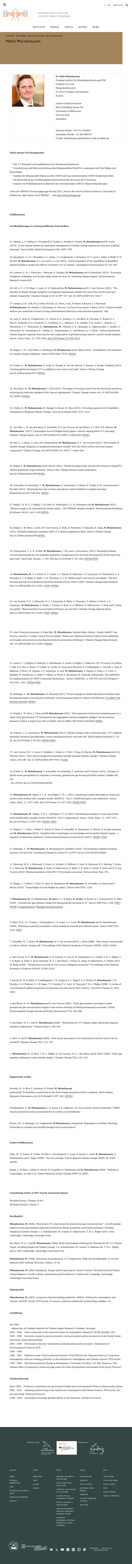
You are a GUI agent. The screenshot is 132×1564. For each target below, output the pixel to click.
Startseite (10, 36)
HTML (72, 353)
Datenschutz (106, 1548)
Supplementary (27, 906)
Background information (50, 906)
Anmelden (118, 5)
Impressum (94, 1548)
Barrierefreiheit (101, 1550)
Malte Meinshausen (36, 36)
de (109, 5)
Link (65, 759)
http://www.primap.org (68, 195)
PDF (95, 558)
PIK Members (21, 36)
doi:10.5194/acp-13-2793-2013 (63, 338)
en (105, 5)
